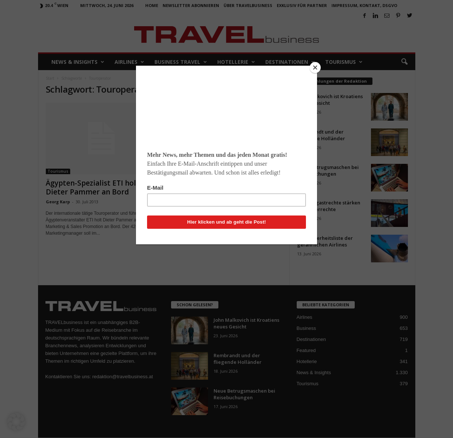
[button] (16, 422)
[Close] (315, 67)
